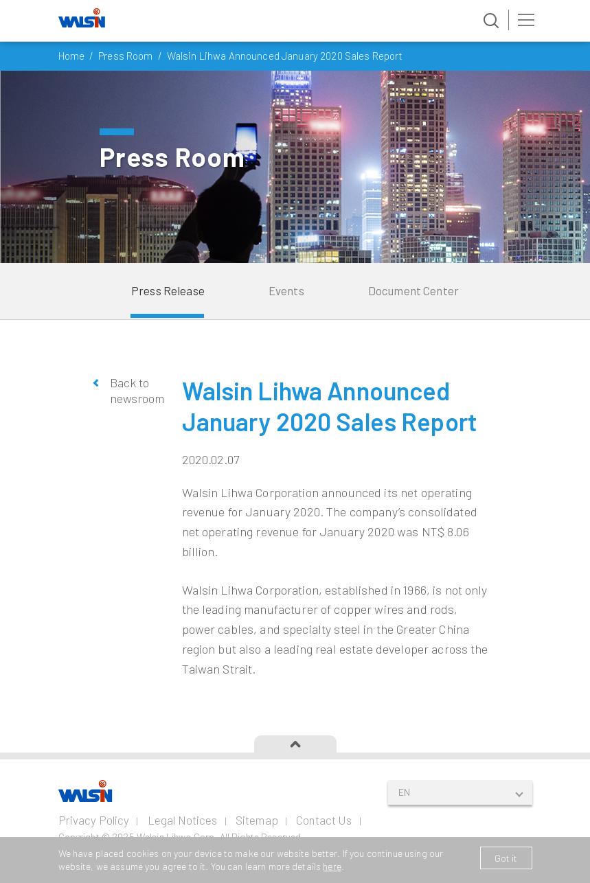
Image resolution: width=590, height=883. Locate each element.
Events (286, 290)
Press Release (168, 290)
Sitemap (257, 820)
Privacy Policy (94, 820)
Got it (506, 858)
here (332, 866)
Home (71, 55)
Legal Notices (183, 820)
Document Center (413, 290)
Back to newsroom (135, 390)
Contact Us (324, 820)
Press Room (125, 55)
